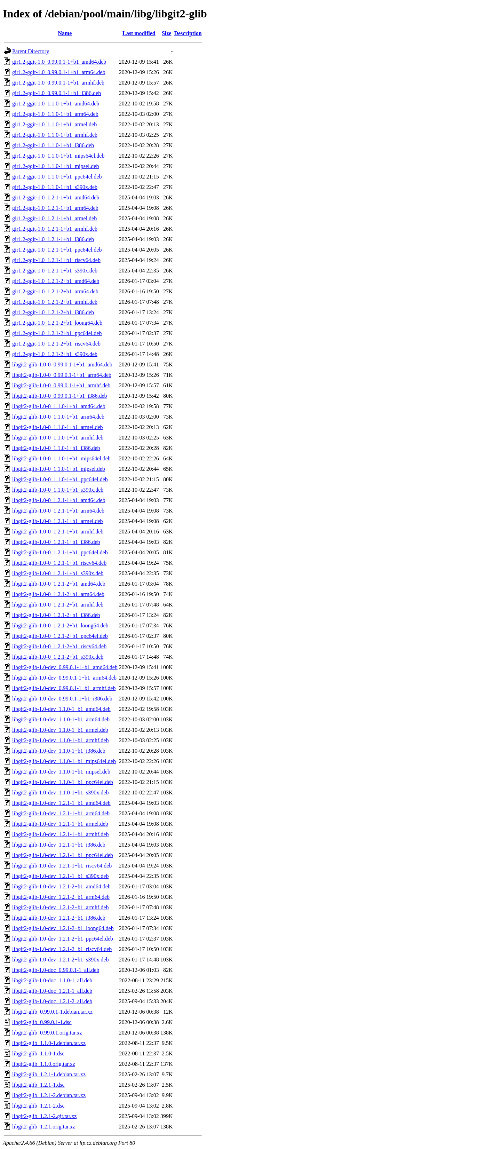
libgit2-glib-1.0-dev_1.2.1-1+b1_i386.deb (58, 845)
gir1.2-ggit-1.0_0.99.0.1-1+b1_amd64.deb (59, 62)
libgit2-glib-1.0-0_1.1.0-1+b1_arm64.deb (58, 417)
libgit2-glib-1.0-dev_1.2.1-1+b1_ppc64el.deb (62, 855)
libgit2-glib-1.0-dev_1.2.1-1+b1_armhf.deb (60, 834)
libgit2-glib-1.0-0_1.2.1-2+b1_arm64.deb (58, 594)
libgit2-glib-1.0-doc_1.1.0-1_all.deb (52, 980)
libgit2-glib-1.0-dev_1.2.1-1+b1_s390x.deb (60, 876)
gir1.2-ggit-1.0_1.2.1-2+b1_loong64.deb (57, 323)
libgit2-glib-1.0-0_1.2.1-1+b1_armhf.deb (57, 531)
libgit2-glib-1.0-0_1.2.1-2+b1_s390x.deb (57, 657)
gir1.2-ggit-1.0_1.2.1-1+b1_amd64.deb (55, 197)
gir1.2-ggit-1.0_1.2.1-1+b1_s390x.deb (54, 271)
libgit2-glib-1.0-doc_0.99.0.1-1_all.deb (55, 970)
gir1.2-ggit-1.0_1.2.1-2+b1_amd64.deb (55, 281)
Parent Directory (30, 51)
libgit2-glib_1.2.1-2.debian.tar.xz (49, 1095)
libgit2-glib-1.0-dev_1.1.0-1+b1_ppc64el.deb (62, 782)
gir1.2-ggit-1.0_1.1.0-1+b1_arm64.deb (55, 114)
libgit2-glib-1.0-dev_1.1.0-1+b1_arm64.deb (61, 719)
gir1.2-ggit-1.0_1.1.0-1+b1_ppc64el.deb (57, 177)
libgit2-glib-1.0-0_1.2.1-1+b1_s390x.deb (57, 573)
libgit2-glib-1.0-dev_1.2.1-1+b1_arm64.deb (61, 813)
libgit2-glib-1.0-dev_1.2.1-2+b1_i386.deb (58, 918)
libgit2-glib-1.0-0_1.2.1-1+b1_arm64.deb (58, 511)
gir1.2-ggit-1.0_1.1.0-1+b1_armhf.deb (54, 135)
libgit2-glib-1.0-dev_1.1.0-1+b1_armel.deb (60, 730)
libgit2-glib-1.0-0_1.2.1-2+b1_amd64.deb (58, 584)
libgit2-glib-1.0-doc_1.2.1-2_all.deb (52, 1001)
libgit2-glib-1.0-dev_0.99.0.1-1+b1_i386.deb (62, 699)
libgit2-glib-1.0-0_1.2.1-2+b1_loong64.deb (60, 625)
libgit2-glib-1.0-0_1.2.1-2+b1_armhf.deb (57, 605)
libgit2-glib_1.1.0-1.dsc (38, 1053)
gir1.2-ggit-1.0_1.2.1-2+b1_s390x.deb (54, 354)
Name (65, 33)
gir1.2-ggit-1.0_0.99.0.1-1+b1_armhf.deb (58, 83)
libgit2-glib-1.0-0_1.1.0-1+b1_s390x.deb (57, 490)
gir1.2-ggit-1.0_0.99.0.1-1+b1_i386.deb (56, 93)
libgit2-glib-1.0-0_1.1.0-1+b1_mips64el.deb (61, 458)
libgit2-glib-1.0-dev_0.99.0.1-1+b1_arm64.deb (64, 678)
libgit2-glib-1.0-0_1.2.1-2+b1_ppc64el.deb (60, 636)
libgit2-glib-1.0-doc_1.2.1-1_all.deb (52, 991)
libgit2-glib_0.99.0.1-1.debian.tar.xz (52, 1012)
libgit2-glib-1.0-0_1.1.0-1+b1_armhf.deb (57, 438)
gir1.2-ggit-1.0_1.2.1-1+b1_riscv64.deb (56, 260)
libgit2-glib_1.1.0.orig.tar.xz (43, 1064)
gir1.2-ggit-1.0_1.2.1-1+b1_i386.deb (53, 239)
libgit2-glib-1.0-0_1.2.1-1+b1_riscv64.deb (59, 563)
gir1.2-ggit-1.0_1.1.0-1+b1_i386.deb (53, 145)
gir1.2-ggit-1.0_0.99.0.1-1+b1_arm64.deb (58, 72)
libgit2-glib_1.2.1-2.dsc (38, 1106)
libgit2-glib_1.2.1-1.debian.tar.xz (49, 1074)
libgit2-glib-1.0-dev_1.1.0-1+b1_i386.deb (58, 751)
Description (187, 33)
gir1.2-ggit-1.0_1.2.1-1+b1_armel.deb (54, 218)
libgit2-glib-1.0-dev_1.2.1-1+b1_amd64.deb (61, 803)
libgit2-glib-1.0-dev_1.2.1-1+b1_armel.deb (60, 824)
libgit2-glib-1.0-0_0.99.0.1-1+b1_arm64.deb (61, 375)
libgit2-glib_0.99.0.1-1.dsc (42, 1022)
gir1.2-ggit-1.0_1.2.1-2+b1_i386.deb (53, 312)
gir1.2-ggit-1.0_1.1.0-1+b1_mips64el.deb (58, 156)
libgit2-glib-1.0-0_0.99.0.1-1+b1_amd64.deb (62, 364)
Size (167, 33)
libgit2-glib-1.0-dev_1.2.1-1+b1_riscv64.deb (62, 866)
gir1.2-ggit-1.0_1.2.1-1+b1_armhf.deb (54, 229)
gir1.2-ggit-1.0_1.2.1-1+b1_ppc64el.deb (57, 250)
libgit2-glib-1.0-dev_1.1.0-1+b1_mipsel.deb (61, 772)
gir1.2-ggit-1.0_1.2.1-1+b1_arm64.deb (55, 208)
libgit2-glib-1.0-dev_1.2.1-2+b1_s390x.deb (60, 959)
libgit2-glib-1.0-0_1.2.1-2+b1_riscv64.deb (59, 646)
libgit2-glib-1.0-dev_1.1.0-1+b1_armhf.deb (60, 740)
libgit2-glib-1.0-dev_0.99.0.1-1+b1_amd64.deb (65, 667)
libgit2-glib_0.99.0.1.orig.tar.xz (47, 1033)
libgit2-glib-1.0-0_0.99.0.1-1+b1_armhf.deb (61, 385)
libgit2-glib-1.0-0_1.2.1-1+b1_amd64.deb (58, 500)
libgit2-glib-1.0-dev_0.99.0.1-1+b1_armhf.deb (64, 688)
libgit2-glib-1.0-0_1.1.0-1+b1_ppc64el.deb (60, 479)
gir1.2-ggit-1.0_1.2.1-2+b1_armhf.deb (54, 302)
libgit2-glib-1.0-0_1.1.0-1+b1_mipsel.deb (58, 469)
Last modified (139, 33)
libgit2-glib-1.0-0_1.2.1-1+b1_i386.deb (56, 542)
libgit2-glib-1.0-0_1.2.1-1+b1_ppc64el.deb (60, 552)
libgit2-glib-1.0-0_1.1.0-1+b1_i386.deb (56, 448)
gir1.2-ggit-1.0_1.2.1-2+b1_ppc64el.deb (57, 333)
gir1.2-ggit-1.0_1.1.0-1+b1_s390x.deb (54, 187)
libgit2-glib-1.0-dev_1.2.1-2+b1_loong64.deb (63, 928)
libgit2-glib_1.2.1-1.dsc (38, 1085)
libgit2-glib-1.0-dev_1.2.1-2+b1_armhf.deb (60, 907)
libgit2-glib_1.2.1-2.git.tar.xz (44, 1116)
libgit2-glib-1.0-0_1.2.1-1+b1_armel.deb (57, 521)
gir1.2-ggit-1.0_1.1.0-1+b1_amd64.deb (55, 103)
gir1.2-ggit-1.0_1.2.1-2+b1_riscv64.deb (56, 344)
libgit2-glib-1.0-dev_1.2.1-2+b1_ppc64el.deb (62, 939)
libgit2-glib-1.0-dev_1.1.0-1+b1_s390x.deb (60, 792)
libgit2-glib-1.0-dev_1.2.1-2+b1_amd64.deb (61, 886)
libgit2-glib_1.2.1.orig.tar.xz (43, 1127)
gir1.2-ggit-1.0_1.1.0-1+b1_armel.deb (54, 124)
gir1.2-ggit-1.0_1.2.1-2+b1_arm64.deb (55, 291)
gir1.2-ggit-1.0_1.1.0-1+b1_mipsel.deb (55, 166)
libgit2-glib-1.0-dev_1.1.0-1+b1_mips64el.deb (64, 761)
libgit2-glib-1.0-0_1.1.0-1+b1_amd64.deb (58, 406)
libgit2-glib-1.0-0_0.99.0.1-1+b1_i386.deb (59, 396)
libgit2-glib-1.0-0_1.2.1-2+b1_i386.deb (56, 615)
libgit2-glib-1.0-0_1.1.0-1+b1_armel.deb (57, 427)
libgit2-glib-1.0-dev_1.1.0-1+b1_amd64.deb (61, 709)
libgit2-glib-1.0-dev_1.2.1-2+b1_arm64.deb (61, 897)
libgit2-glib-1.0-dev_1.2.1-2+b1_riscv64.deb (62, 949)
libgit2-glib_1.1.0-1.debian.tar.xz (49, 1043)
